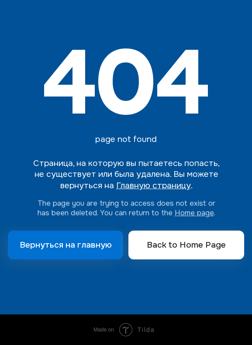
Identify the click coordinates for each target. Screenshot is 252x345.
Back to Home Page (186, 244)
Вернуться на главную (66, 244)
